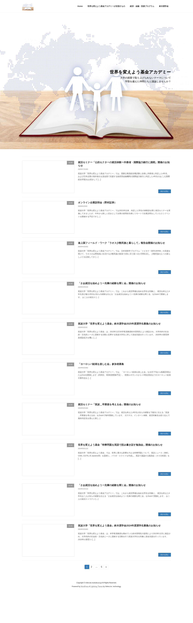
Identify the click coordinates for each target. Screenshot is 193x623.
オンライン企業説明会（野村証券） (97, 202)
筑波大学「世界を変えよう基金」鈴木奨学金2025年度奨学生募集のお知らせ (119, 323)
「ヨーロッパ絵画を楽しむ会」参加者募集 (101, 364)
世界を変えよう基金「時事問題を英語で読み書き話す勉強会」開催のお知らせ (120, 445)
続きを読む (165, 191)
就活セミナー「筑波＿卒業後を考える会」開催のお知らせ (112, 404)
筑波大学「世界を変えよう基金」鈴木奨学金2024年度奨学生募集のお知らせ (119, 525)
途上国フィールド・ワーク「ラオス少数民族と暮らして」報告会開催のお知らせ (121, 243)
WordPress (85, 587)
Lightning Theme (97, 587)
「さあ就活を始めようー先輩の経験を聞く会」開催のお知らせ (112, 283)
